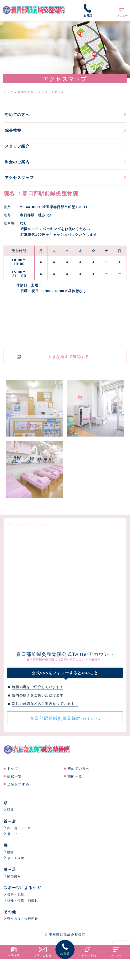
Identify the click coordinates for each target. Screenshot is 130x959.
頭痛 (9, 809)
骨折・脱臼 (15, 894)
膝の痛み (13, 876)
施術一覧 (74, 776)
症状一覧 (14, 776)
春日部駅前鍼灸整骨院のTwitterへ (65, 718)
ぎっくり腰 (15, 857)
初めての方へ (78, 768)
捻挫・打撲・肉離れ (22, 900)
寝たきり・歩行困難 (22, 918)
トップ (12, 768)
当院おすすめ (18, 784)
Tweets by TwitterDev (28, 524)
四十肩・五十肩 (18, 828)
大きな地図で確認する (68, 356)
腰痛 (9, 852)
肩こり (11, 833)
